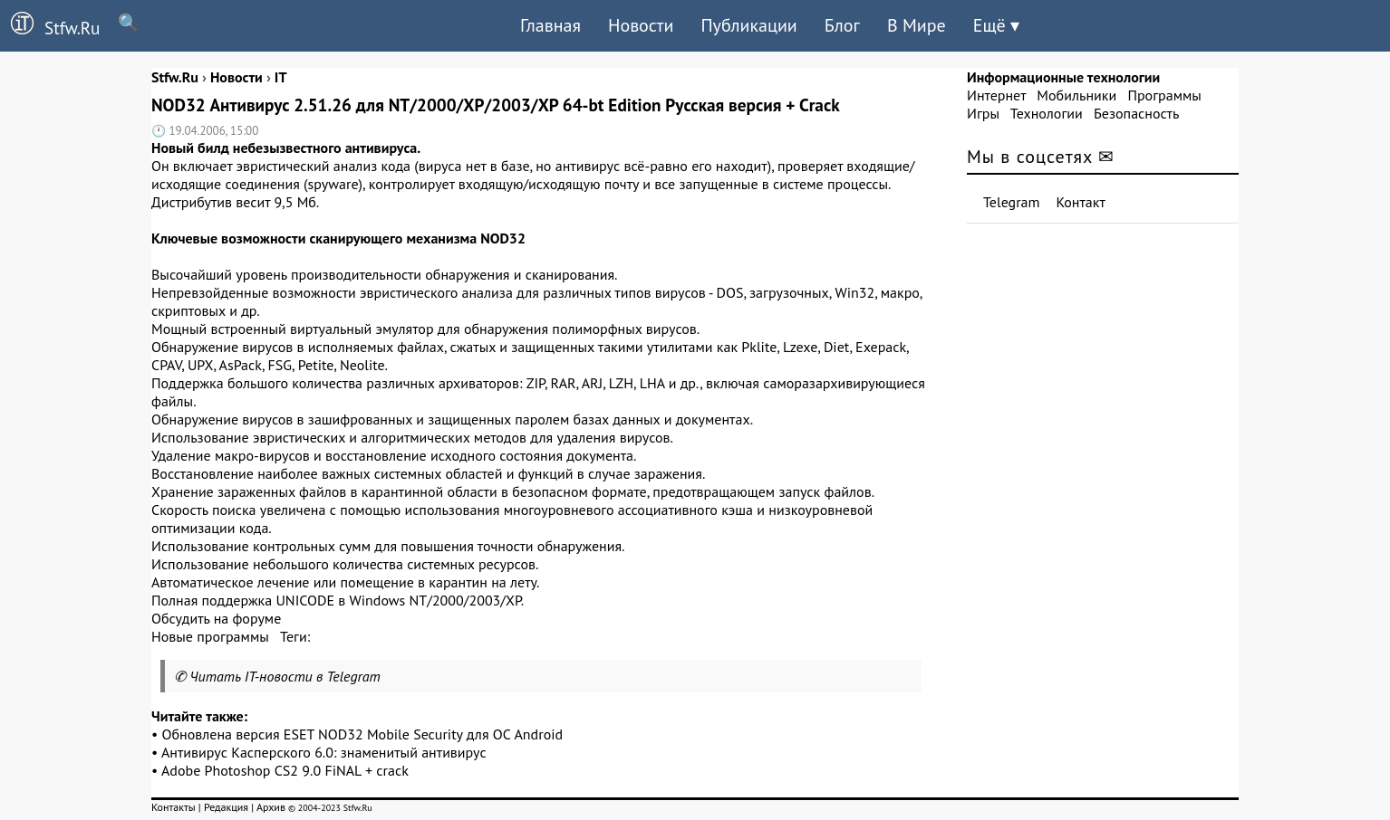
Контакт (1081, 202)
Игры (983, 113)
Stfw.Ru (50, 25)
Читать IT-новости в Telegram (285, 676)
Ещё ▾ (996, 25)
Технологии (1046, 113)
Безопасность (1136, 113)
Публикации (748, 25)
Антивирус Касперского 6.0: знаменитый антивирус (324, 752)
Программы (1164, 95)
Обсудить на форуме (216, 618)
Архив (270, 807)
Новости (640, 25)
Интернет (996, 95)
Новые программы (210, 636)
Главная (550, 25)
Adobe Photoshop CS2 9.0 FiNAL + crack (285, 770)
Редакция (226, 807)
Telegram (1011, 202)
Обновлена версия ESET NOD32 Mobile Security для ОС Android (363, 734)
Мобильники (1076, 95)
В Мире (916, 25)
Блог (842, 25)
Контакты (173, 807)
